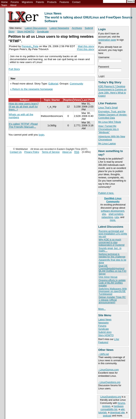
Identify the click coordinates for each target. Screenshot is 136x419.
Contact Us (16, 152)
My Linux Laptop (107, 143)
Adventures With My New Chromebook (111, 138)
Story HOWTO (106, 335)
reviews (106, 406)
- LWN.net (103, 354)
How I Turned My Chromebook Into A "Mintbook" (108, 129)
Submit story (105, 332)
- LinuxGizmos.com (108, 369)
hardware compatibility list (112, 408)
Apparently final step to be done (112, 261)
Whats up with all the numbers (21, 116)
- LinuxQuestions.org (109, 382)
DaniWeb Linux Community (113, 200)
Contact (76, 2)
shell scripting (116, 214)
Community (76, 83)
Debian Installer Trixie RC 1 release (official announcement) (112, 300)
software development (112, 211)
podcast (107, 415)
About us (67, 152)
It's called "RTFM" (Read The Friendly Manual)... (23, 125)
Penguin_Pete (30, 46)
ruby (116, 217)
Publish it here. (106, 193)
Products (52, 2)
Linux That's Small (108, 107)
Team (4, 5)
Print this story (85, 49)
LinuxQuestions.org (110, 396)
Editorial (53, 83)
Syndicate (103, 329)
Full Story (14, 69)
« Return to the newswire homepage (31, 89)
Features (64, 2)
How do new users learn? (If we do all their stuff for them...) (24, 106)
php (104, 214)
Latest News (104, 319)
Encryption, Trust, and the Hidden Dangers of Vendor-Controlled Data (112, 114)
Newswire (103, 322)
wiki (122, 409)
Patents (40, 2)
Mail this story (86, 46)
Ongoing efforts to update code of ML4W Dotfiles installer (112, 283)
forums (121, 403)
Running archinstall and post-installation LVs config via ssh (113, 234)
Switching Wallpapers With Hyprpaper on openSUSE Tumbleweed (113, 291)
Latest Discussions (36, 28)
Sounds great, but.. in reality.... (110, 249)
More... (102, 309)
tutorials (102, 412)
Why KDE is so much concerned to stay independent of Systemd (111, 242)
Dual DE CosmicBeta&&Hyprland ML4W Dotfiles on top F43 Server (112, 269)
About (13, 5)
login (41, 134)
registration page (107, 40)
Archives (77, 28)
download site (117, 412)
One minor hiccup (108, 277)
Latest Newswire (59, 28)
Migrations (27, 2)
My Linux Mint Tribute (109, 122)
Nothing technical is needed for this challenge (112, 255)
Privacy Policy (31, 152)
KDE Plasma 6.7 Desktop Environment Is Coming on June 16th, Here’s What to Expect (112, 91)
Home (4, 2)
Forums (15, 2)
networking (107, 217)
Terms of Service (51, 152)
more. (113, 220)
